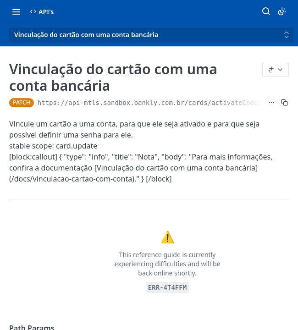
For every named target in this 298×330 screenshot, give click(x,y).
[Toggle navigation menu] (16, 11)
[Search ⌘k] (266, 11)
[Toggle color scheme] (282, 11)
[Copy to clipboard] (284, 102)
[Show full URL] (271, 102)
